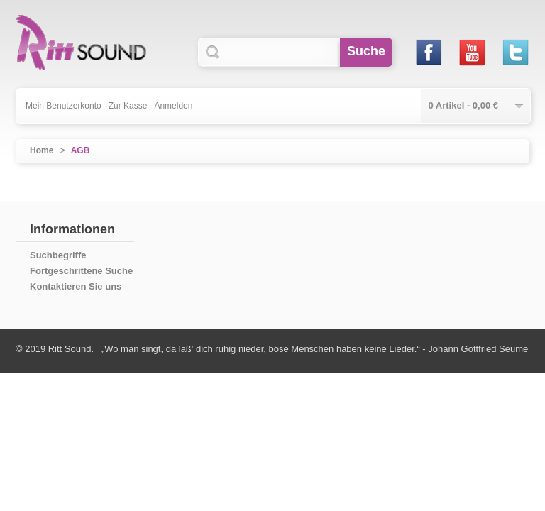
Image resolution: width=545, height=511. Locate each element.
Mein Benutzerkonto (63, 106)
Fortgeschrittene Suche (81, 270)
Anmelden (173, 106)
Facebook (428, 52)
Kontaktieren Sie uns (75, 286)
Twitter (514, 52)
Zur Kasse (128, 106)
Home (41, 150)
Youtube (471, 52)
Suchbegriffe (58, 255)
